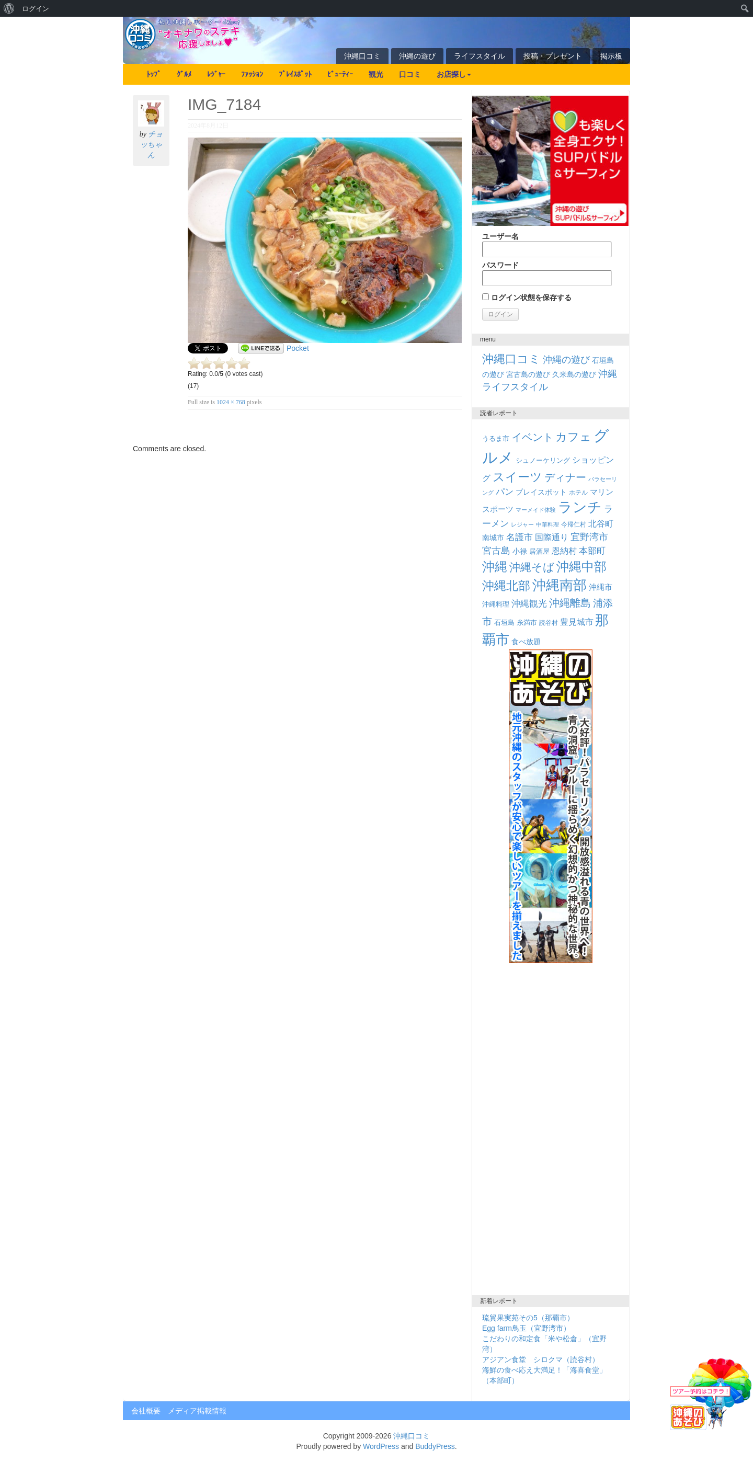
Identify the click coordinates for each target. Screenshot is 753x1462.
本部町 (592, 551)
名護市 (519, 537)
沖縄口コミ (362, 56)
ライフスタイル (479, 56)
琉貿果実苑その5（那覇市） (528, 1317)
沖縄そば (531, 567)
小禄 (519, 551)
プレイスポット (541, 492)
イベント (532, 437)
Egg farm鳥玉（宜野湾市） (526, 1328)
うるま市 (495, 438)
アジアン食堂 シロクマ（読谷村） (540, 1359)
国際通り (551, 537)
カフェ (573, 436)
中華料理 (547, 524)
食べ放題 (526, 641)
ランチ (580, 507)
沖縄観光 (529, 604)
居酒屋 (539, 551)
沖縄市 (600, 586)
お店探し (454, 74)
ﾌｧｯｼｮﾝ (252, 74)
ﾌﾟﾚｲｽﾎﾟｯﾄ (295, 74)
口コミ (410, 74)
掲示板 (611, 56)
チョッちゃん (151, 144)
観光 (376, 74)
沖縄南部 (559, 585)
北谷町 (600, 523)
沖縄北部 (506, 585)
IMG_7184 (224, 104)
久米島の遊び (574, 374)
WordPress (381, 1446)
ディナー (565, 477)
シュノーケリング (543, 460)
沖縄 (494, 566)
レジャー (522, 524)
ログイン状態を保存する (527, 297)
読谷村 (548, 622)
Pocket (298, 348)
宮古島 (496, 550)
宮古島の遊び (528, 374)
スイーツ (517, 477)
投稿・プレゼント (552, 56)
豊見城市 (577, 621)
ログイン (35, 8)
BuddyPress (434, 1446)
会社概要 (146, 1411)
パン (505, 492)
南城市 (493, 537)
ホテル (578, 492)
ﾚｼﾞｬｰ (216, 74)
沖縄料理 (495, 604)
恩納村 (564, 550)
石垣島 (504, 622)
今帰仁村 (573, 524)
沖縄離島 (570, 603)
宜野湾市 (589, 537)
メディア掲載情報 (197, 1411)
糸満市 (527, 622)
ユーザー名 (547, 244)
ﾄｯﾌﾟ (153, 74)
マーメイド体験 (536, 510)
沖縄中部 (581, 566)
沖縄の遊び (417, 56)
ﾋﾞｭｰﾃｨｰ (340, 74)
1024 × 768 (230, 402)
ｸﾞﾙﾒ (184, 74)
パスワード (547, 273)
